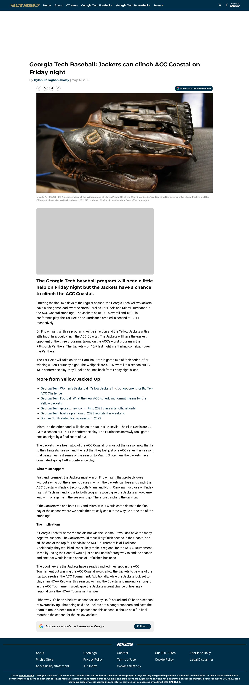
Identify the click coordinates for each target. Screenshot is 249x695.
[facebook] (228, 5)
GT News (72, 5)
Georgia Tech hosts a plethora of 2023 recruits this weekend (83, 413)
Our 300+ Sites (165, 653)
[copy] (58, 88)
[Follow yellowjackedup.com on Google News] (142, 626)
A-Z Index (90, 666)
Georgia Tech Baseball (168, 5)
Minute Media (26, 675)
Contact (122, 653)
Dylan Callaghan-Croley (51, 80)
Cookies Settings (129, 666)
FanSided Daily (200, 653)
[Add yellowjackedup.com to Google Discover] (194, 88)
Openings (90, 653)
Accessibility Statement (52, 666)
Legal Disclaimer (201, 659)
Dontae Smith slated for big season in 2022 (71, 418)
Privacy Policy (93, 659)
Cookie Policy (164, 659)
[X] (221, 5)
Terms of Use (126, 659)
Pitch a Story (44, 659)
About (59, 5)
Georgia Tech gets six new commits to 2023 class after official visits (88, 408)
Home (47, 5)
